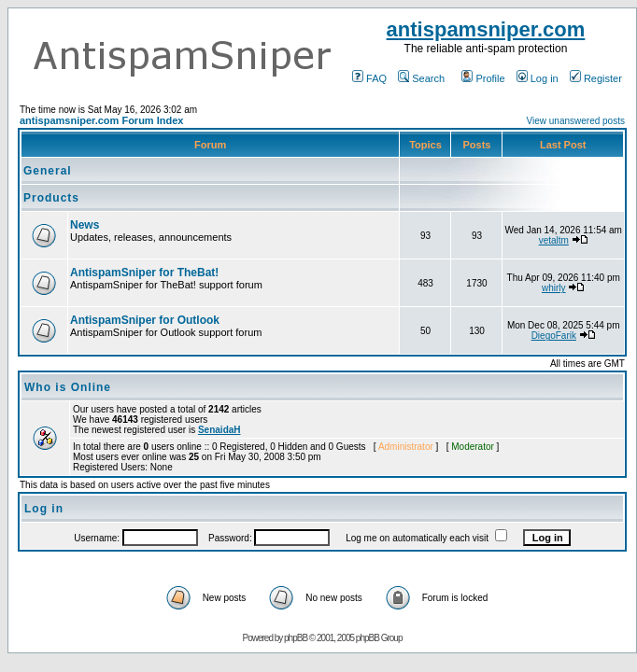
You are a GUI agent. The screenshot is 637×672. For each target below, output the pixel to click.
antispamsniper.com (486, 29)
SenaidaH (219, 430)
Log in (538, 78)
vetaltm (554, 240)
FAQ (369, 78)
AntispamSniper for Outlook (144, 320)
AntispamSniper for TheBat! (144, 272)
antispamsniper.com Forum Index (101, 120)
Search (421, 78)
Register (596, 78)
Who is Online (67, 387)
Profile (482, 78)
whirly (554, 288)
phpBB (295, 638)
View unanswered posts (576, 121)
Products (51, 197)
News (84, 224)
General (47, 170)
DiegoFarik (553, 335)
